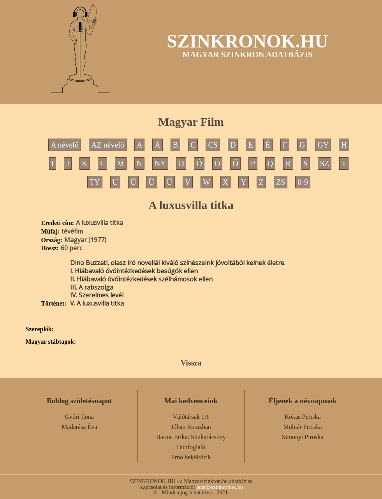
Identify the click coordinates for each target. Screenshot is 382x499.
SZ (324, 163)
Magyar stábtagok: (51, 342)
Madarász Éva (79, 426)
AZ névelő (107, 145)
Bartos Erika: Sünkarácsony (191, 437)
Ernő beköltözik (191, 457)
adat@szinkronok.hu (220, 487)
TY (95, 182)
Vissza (191, 363)
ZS (280, 182)
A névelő (65, 145)
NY (160, 163)
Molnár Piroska (302, 426)
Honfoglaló (191, 447)
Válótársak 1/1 (191, 416)
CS (212, 145)
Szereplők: (40, 329)
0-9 (303, 182)
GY (323, 145)
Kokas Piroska (303, 416)
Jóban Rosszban (191, 426)
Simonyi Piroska (302, 437)
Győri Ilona (79, 416)
